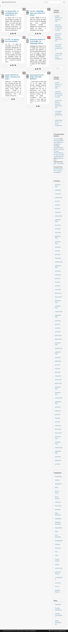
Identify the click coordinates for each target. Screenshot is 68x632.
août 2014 (58, 271)
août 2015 (58, 247)
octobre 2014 (58, 262)
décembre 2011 (58, 388)
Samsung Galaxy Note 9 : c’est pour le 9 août (58, 27)
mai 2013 (57, 328)
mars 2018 (58, 194)
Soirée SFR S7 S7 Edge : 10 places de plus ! (12, 77)
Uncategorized (58, 578)
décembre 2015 (58, 237)
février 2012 (58, 379)
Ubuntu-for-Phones (58, 572)
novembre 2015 (58, 242)
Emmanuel (57, 139)
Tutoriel (57, 564)
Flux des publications (58, 609)
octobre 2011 (58, 398)
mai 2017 (57, 205)
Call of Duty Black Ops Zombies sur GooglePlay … (58, 142)
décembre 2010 (58, 437)
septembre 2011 (58, 402)
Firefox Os (58, 502)
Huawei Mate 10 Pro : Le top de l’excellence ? (59, 56)
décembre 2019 (58, 185)
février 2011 (58, 429)
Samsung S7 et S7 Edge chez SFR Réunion (37, 77)
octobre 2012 (58, 348)
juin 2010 (57, 464)
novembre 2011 (58, 393)
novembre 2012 (58, 343)
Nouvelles (57, 509)
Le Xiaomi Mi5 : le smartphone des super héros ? (12, 13)
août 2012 (58, 357)
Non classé (58, 506)
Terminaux (58, 548)
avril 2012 (57, 372)
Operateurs (58, 518)
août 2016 (58, 225)
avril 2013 (57, 331)
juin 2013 (57, 324)
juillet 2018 (58, 190)
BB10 (56, 487)
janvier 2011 (58, 433)
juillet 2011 (58, 411)
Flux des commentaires (58, 615)
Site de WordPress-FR (58, 622)
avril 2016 (57, 229)
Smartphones (58, 540)
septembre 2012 (58, 352)
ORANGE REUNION (58, 523)
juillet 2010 (58, 460)
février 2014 (58, 293)
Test (56, 551)
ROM (56, 531)
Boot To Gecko (57, 492)
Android (57, 480)
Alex (55, 146)
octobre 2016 (58, 216)
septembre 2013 (58, 316)
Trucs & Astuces (57, 560)
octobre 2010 (58, 447)
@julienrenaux (62, 630)
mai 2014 (57, 282)
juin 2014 (57, 278)
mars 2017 (58, 212)
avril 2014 (57, 286)
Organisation (58, 528)
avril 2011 (57, 422)
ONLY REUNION (58, 514)
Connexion (58, 604)
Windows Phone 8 (57, 591)
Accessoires (58, 476)
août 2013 (58, 320)
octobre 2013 (58, 311)
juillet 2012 (58, 361)
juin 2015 (57, 251)
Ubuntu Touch (59, 568)
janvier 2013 (58, 339)
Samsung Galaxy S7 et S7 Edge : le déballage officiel (37, 41)
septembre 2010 (58, 452)
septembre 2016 (58, 220)
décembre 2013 (58, 301)
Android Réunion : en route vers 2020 (58, 18)
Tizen (56, 555)
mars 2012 (58, 376)
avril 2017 (57, 208)
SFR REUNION (58, 536)
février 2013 (58, 335)
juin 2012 (57, 365)
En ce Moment (57, 497)
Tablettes (57, 544)
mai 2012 (57, 368)
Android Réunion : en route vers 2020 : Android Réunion (59, 154)
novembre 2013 (58, 307)
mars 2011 (58, 425)
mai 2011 (57, 418)
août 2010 (58, 456)
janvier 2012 (58, 383)
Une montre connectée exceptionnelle (58, 47)
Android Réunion (9, 2)
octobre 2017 (58, 197)
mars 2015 (58, 258)
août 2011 (58, 407)
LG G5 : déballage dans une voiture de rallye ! (37, 13)
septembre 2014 (58, 266)
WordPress (33, 630)
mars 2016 (58, 232)
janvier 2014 (58, 297)
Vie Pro (57, 586)
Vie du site (58, 583)
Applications (58, 484)
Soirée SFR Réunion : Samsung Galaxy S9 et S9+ (58, 37)
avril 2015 (57, 254)
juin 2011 (57, 414)
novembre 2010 (58, 443)
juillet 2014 (58, 274)
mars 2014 (58, 289)
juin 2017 (57, 201)
